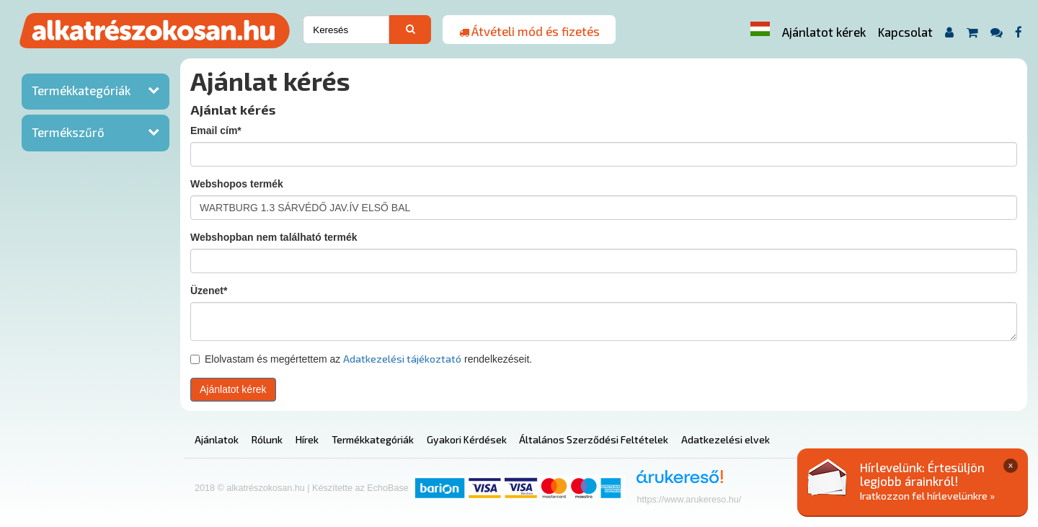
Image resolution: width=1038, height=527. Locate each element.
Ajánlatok (217, 439)
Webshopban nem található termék (274, 237)
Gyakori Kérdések (467, 439)
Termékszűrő (68, 132)
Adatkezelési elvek (725, 439)
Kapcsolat (905, 32)
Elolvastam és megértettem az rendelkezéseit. (361, 359)
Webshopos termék (236, 184)
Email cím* (215, 130)
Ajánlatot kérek (824, 32)
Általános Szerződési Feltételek (593, 439)
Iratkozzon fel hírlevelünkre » (927, 496)
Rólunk (267, 439)
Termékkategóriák (81, 90)
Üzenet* (208, 290)
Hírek (307, 439)
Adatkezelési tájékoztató (402, 359)
